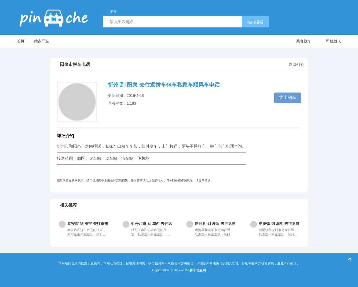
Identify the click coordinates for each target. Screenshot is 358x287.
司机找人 (328, 41)
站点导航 (41, 41)
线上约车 (287, 97)
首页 (20, 41)
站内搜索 (255, 22)
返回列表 (296, 64)
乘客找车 (298, 41)
